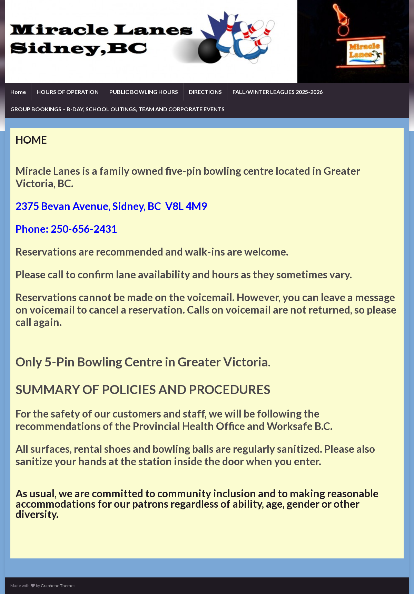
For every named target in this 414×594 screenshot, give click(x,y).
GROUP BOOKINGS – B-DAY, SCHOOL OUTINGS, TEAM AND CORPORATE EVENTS (117, 109)
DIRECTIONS (205, 91)
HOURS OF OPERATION (68, 91)
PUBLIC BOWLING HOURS (143, 91)
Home (18, 91)
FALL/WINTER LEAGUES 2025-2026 (278, 91)
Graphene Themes (58, 585)
